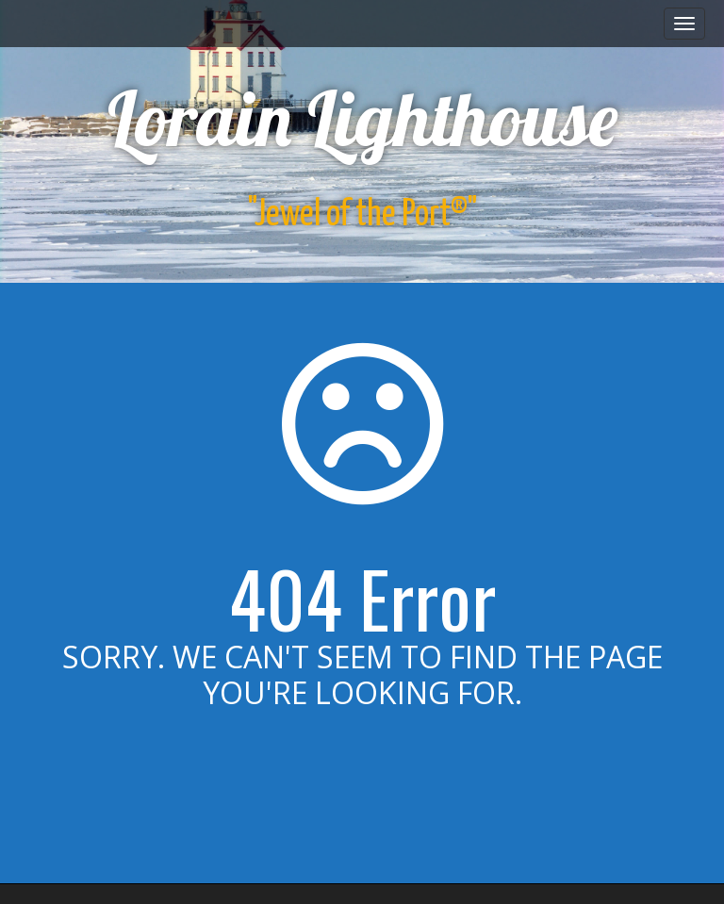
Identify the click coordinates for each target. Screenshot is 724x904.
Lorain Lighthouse (362, 117)
